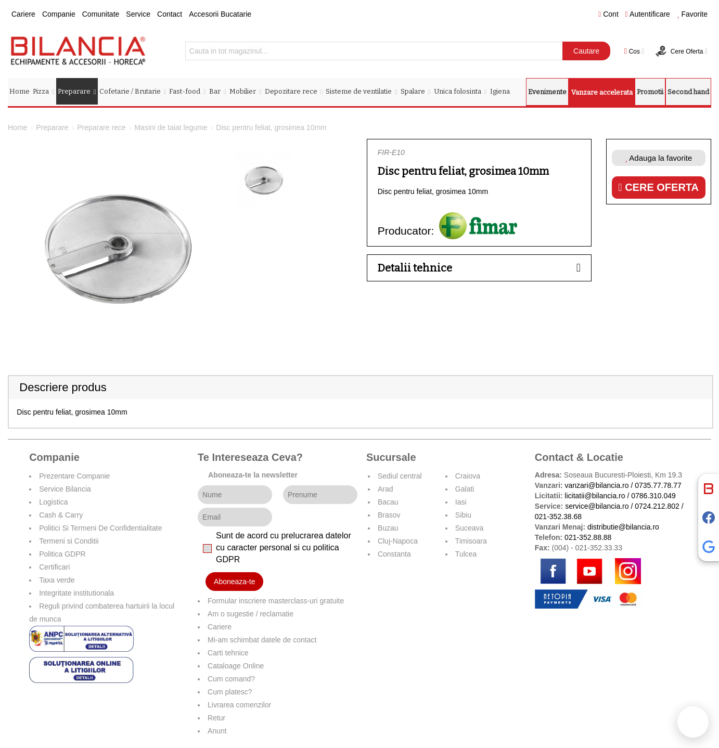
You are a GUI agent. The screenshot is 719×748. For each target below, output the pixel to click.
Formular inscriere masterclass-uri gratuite (276, 601)
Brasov (389, 515)
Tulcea (466, 554)
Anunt (217, 731)
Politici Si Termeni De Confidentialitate (100, 528)
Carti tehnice (228, 653)
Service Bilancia (65, 489)
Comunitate (101, 14)
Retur (216, 718)
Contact (169, 14)
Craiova (467, 476)
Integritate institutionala (76, 593)
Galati (464, 489)
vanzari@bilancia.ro (596, 485)
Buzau (388, 528)
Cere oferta (658, 187)
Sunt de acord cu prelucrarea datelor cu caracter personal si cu (283, 547)
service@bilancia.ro (596, 506)
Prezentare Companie (74, 476)
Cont (608, 14)
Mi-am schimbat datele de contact (262, 640)
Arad (385, 489)
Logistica (53, 502)
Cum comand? (231, 679)
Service (138, 14)
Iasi (461, 502)
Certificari (54, 567)
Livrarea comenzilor (239, 705)
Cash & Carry (61, 515)
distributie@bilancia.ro (622, 527)
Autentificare (647, 14)
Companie (58, 14)
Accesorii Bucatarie (220, 14)
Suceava (469, 528)
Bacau (388, 502)
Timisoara (471, 541)
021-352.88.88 (587, 537)
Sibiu (463, 515)
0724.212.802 (657, 506)
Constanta (394, 554)
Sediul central (400, 476)
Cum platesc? (230, 692)
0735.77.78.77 (658, 485)
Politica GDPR (62, 554)
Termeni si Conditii (68, 541)
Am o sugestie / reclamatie (250, 614)
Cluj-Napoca (398, 541)
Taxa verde (56, 580)
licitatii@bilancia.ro (594, 496)
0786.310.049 (653, 496)
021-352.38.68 (558, 516)
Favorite (692, 14)
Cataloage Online (236, 666)
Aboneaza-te (234, 581)
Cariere (23, 14)
